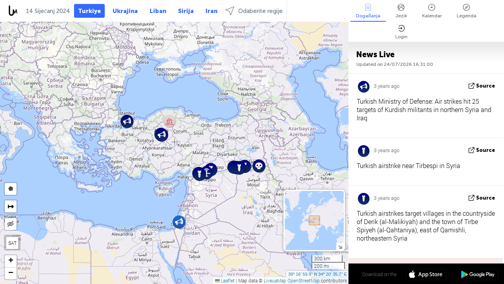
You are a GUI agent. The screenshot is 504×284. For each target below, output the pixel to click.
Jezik (401, 11)
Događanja (368, 11)
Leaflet (225, 280)
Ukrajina (125, 11)
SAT (12, 243)
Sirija (186, 11)
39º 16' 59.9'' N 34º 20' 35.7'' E (317, 274)
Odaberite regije (254, 10)
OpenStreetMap (303, 280)
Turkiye (89, 11)
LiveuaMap (275, 280)
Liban (158, 11)
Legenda (466, 11)
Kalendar (432, 11)
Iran (211, 11)
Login (401, 32)
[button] (169, 121)
